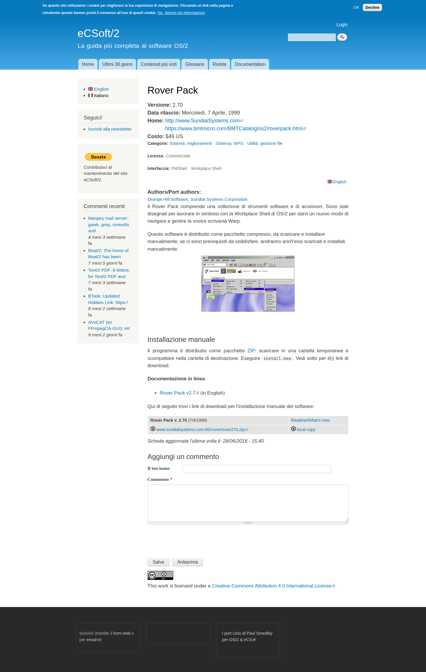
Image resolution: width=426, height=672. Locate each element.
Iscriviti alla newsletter (110, 128)
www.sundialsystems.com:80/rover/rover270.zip (202, 429)
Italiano (98, 95)
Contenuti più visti (159, 64)
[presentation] (192, 538)
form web (121, 633)
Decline (372, 7)
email (93, 639)
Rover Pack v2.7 (179, 393)
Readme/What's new (310, 420)
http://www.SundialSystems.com (204, 121)
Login (342, 24)
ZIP (251, 350)
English (98, 89)
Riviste (220, 64)
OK (356, 7)
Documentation (250, 64)
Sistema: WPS (229, 143)
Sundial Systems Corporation (219, 199)
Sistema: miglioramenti (191, 143)
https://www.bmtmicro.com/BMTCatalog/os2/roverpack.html (235, 128)
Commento (160, 479)
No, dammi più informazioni (181, 12)
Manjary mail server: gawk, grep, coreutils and (108, 224)
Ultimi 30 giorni (117, 64)
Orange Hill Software (168, 199)
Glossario (194, 64)
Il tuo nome (159, 468)
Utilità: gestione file (264, 143)
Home (88, 64)
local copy (303, 429)
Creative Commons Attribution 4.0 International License (273, 586)
